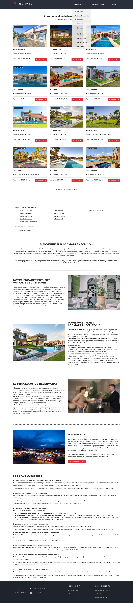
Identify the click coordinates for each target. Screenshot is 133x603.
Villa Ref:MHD (19, 49)
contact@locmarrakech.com (43, 590)
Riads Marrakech (73, 587)
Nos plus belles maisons (77, 458)
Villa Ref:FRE (91, 168)
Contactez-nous (101, 594)
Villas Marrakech (83, 4)
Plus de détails (41, 58)
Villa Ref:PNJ (91, 129)
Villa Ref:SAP (55, 89)
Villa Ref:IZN (18, 168)
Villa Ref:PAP (91, 89)
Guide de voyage (101, 591)
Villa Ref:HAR (55, 129)
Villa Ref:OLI (55, 168)
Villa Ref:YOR (18, 129)
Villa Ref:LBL (91, 49)
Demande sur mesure (101, 4)
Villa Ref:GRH (18, 89)
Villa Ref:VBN (55, 49)
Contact (115, 4)
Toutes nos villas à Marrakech (66, 186)
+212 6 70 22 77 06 (39, 586)
